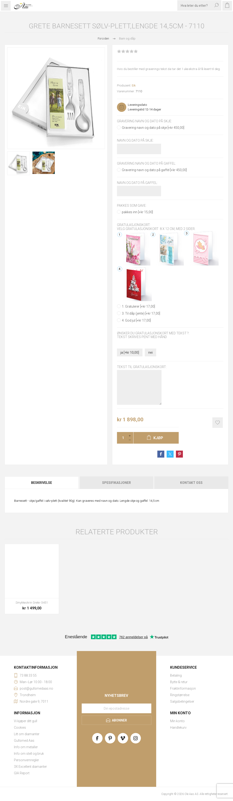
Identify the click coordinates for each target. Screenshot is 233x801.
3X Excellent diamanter (30, 766)
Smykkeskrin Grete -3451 (32, 602)
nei (150, 352)
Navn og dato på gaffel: (137, 183)
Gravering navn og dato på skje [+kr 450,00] (153, 128)
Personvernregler (26, 760)
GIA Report (21, 773)
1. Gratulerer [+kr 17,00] (138, 306)
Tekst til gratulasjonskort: (142, 367)
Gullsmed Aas (24, 740)
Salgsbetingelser (182, 701)
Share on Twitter (170, 454)
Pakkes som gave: (131, 205)
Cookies (20, 727)
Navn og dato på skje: (135, 141)
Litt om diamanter (26, 734)
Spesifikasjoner (116, 483)
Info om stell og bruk (29, 753)
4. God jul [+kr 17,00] (136, 320)
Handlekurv (178, 727)
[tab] (42, 482)
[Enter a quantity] (121, 438)
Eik (134, 85)
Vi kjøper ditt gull (25, 721)
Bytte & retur (179, 682)
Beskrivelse (41, 483)
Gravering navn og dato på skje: (144, 121)
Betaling (176, 675)
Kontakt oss (191, 483)
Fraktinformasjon (183, 688)
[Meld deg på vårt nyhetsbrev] (116, 708)
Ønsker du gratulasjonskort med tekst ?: (153, 333)
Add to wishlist (217, 422)
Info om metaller (26, 747)
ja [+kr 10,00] (129, 352)
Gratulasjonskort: (134, 225)
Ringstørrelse (179, 695)
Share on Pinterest (179, 454)
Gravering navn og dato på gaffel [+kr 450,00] (154, 170)
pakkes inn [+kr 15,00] (137, 212)
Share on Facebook (160, 454)
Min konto (177, 721)
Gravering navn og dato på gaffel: (146, 163)
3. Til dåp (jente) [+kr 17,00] (141, 313)
